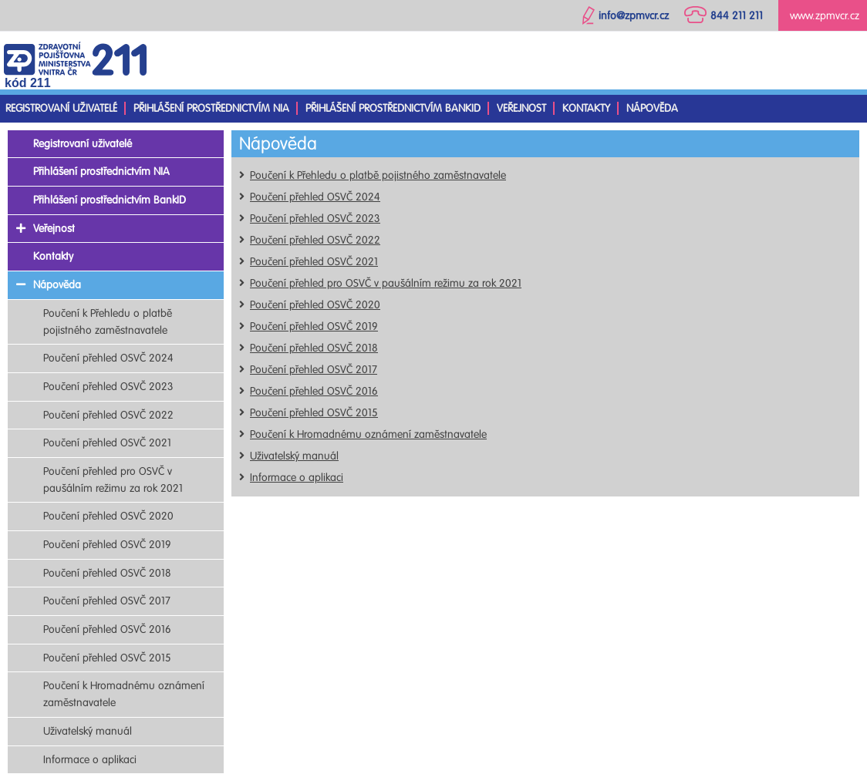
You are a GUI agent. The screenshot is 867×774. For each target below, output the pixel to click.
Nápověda (652, 108)
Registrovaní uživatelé (61, 108)
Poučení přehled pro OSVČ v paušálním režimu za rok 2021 (385, 283)
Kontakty (586, 108)
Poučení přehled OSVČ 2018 (314, 348)
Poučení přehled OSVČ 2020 (315, 304)
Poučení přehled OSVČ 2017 (313, 369)
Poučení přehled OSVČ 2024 (315, 197)
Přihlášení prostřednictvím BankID (393, 108)
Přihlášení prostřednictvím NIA (211, 108)
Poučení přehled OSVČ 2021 (314, 261)
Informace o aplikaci (296, 477)
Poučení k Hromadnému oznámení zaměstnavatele (368, 434)
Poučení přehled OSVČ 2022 (315, 240)
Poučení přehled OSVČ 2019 (314, 326)
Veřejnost (521, 108)
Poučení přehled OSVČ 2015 (314, 412)
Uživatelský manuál (294, 456)
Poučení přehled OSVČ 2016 (314, 391)
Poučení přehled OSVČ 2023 (315, 218)
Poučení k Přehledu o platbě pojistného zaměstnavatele (378, 175)
